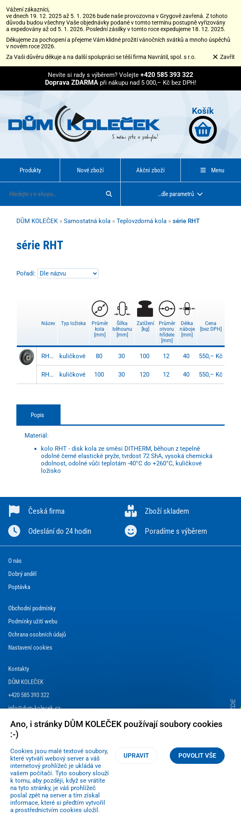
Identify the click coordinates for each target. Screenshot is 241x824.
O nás (15, 560)
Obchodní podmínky (32, 608)
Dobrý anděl (22, 574)
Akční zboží (150, 170)
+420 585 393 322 (28, 695)
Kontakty (18, 669)
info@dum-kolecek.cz (34, 708)
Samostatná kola (87, 221)
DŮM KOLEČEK (37, 221)
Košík (203, 125)
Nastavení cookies (30, 647)
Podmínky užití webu (32, 621)
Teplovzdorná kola (142, 221)
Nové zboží (90, 170)
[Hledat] (108, 194)
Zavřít (223, 57)
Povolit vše (197, 755)
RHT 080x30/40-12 (48, 356)
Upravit (136, 755)
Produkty (30, 170)
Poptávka (19, 587)
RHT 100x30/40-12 (48, 374)
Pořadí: (26, 273)
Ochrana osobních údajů (37, 634)
